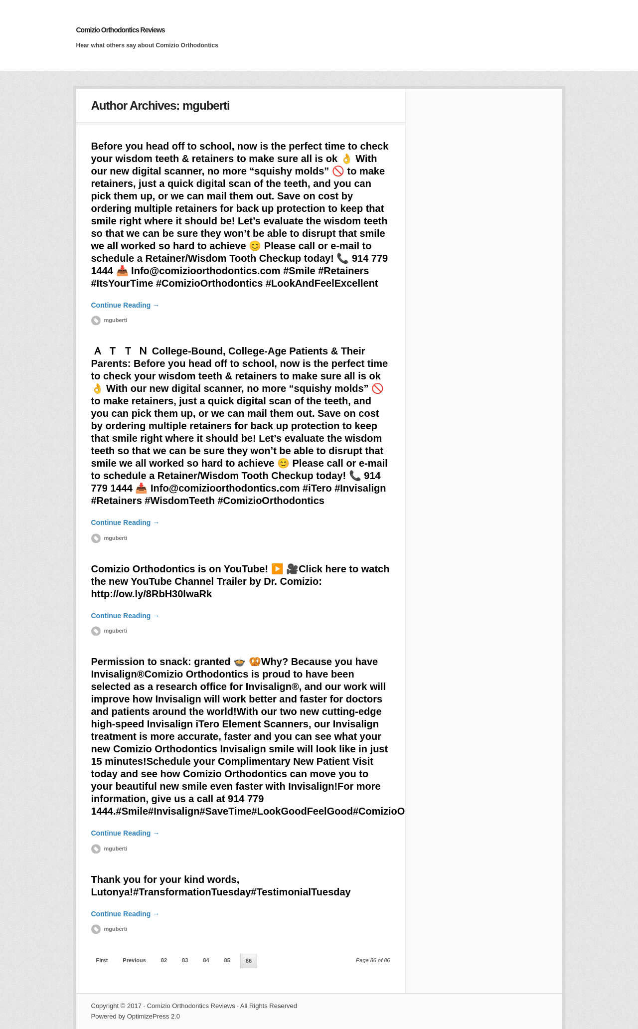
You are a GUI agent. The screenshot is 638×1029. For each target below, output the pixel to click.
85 (227, 960)
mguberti (116, 320)
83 (185, 960)
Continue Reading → (125, 305)
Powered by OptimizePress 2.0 (135, 1016)
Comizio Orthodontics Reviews (120, 30)
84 (206, 960)
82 (164, 960)
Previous (134, 960)
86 (249, 961)
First (102, 960)
